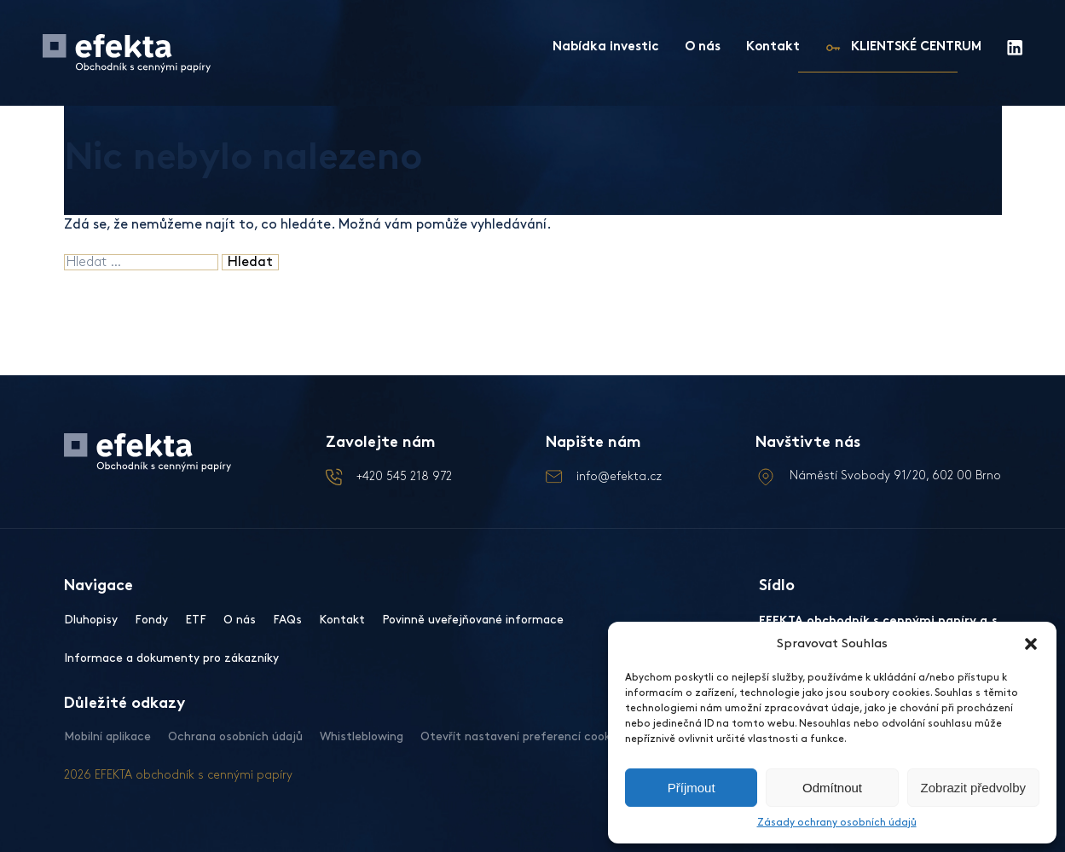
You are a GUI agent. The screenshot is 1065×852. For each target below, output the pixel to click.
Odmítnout (832, 787)
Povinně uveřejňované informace (473, 619)
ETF (195, 619)
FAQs (287, 619)
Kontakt (773, 47)
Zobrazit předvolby (973, 787)
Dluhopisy (91, 619)
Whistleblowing (361, 736)
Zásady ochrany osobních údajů (837, 822)
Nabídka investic (606, 47)
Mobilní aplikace (107, 736)
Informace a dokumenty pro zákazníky (171, 658)
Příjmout (691, 787)
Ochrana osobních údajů (235, 736)
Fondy (151, 619)
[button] (1030, 643)
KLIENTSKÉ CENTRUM (916, 47)
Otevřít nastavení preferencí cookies (523, 736)
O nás (703, 47)
